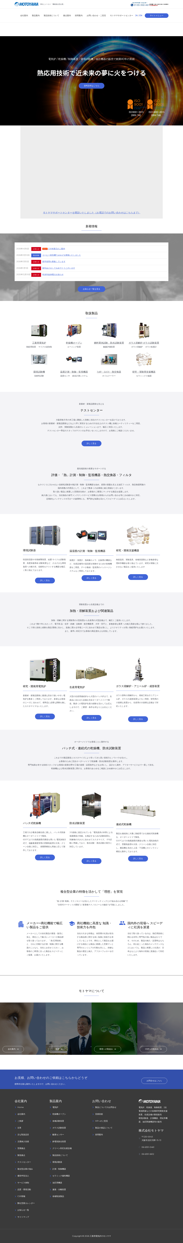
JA (136, 15)
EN (140, 15)
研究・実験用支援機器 (143, 372)
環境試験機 (39, 372)
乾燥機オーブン (74, 343)
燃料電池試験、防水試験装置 (109, 343)
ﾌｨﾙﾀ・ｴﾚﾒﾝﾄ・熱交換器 (109, 372)
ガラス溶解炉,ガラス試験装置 (144, 343)
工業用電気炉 (39, 343)
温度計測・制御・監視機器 (74, 372)
